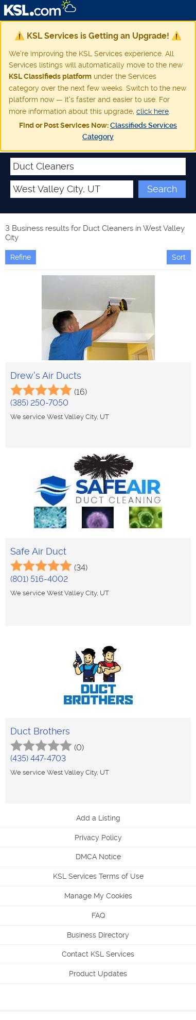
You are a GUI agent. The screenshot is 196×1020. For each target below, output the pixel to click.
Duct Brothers (40, 731)
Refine (20, 257)
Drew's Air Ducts (45, 375)
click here (152, 111)
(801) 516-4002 (39, 579)
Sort (179, 257)
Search (162, 188)
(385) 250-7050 (39, 403)
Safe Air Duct (38, 551)
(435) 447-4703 (38, 758)
